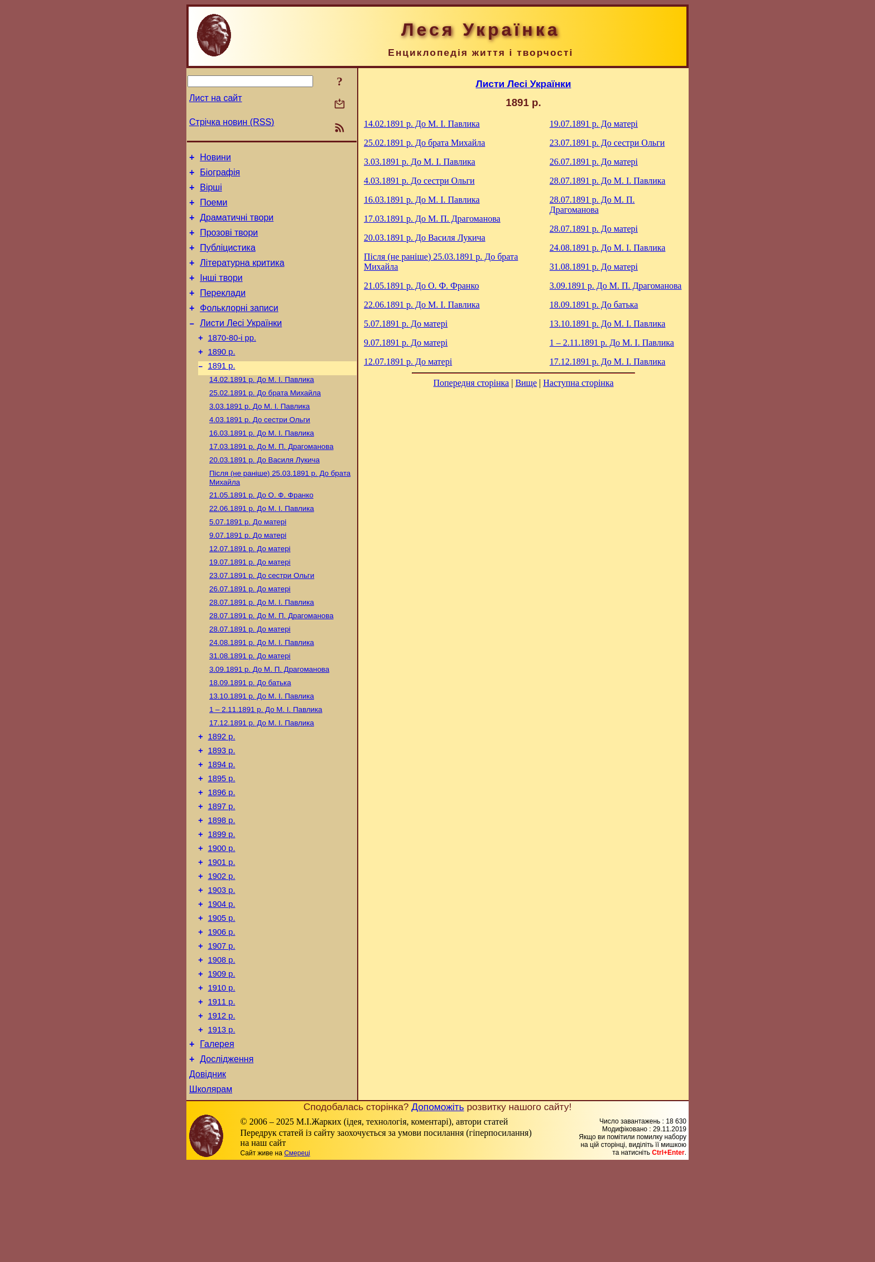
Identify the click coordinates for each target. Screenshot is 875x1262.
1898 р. (221, 886)
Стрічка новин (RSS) (231, 122)
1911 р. (221, 1089)
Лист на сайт (215, 98)
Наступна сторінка (578, 383)
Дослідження (226, 1153)
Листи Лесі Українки (241, 343)
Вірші (211, 192)
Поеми (213, 209)
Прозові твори (229, 242)
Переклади (223, 309)
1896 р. (221, 854)
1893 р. (221, 808)
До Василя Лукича (264, 493)
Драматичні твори (236, 226)
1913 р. (221, 1120)
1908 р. (221, 1042)
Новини (215, 159)
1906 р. (221, 1011)
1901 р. (221, 933)
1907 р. (221, 1026)
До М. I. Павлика (261, 405)
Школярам (210, 1187)
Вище (526, 383)
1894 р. (221, 823)
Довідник (207, 1170)
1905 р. (221, 995)
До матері (247, 559)
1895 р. (221, 839)
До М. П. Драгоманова (271, 478)
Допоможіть (437, 1204)
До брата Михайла (265, 420)
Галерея (217, 1136)
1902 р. (221, 948)
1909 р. (221, 1058)
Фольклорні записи (239, 326)
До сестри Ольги (259, 449)
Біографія (220, 175)
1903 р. (221, 964)
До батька (250, 733)
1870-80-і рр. (232, 359)
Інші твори (221, 293)
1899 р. (221, 901)
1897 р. (221, 870)
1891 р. (221, 390)
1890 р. (221, 375)
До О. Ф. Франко (261, 530)
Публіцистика (228, 259)
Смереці (297, 1251)
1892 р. (221, 792)
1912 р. (221, 1105)
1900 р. (221, 917)
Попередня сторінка (471, 383)
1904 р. (221, 980)
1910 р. (221, 1073)
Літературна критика (242, 276)
